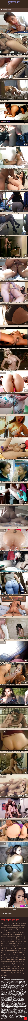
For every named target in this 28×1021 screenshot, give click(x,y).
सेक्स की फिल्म (8, 1000)
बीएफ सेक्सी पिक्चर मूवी (12, 927)
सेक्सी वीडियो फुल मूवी (6, 999)
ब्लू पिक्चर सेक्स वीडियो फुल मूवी (12, 932)
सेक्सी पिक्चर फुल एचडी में (11, 948)
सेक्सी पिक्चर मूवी (14, 952)
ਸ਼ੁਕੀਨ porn (18, 1017)
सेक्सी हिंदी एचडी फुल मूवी (6, 1009)
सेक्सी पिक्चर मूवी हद (15, 955)
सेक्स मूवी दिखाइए (12, 943)
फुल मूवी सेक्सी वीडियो (16, 984)
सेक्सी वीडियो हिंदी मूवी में (11, 1008)
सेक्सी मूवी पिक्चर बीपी (14, 973)
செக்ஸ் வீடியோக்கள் (6, 981)
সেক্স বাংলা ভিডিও (13, 992)
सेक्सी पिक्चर (21, 994)
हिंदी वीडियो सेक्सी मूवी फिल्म (16, 997)
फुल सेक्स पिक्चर (16, 925)
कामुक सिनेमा (10, 1003)
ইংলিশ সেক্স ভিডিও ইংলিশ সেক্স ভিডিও (14, 1012)
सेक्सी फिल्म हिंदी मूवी (16, 966)
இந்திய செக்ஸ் (17, 1009)
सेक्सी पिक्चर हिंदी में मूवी (19, 964)
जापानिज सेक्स (22, 1006)
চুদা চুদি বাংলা (14, 990)
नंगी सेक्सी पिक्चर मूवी (15, 923)
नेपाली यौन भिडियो (14, 1006)
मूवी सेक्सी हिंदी (19, 936)
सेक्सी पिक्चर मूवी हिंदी (11, 1014)
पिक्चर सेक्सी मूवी (8, 925)
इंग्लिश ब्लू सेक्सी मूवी (5, 923)
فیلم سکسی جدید (5, 1002)
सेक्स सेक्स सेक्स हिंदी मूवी (10, 946)
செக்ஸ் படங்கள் (5, 997)
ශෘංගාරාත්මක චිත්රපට (17, 1005)
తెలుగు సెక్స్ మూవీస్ (13, 986)
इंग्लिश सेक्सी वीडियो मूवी (12, 987)
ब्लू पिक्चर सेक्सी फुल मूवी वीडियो (15, 934)
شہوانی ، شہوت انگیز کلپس (17, 1002)
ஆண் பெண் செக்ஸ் (19, 998)
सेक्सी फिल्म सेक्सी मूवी (5, 966)
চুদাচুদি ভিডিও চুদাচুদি (10, 988)
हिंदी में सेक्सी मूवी (21, 1008)
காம (18, 1014)
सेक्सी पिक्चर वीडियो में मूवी (12, 959)
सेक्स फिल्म (3, 1003)
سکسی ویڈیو (7, 984)
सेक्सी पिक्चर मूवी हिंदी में (14, 957)
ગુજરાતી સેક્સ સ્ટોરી (21, 988)
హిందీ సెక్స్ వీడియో (5, 996)
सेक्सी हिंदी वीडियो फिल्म (18, 1000)
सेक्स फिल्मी (14, 994)
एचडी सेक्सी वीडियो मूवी (8, 1017)
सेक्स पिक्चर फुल (18, 941)
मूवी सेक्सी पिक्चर (11, 936)
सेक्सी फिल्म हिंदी (9, 998)
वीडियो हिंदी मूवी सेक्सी (6, 1005)
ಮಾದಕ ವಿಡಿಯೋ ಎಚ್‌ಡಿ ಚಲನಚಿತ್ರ (9, 1011)
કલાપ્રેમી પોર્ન (19, 991)
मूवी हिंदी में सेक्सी (13, 939)
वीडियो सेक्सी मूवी (10, 941)
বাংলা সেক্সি (21, 985)
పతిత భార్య (22, 1004)
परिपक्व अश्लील (15, 1004)
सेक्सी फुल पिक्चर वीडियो (6, 970)
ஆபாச (2, 998)
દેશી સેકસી (7, 985)
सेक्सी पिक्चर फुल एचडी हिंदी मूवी (14, 950)
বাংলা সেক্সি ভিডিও (17, 981)
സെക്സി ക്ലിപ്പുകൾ (20, 1003)
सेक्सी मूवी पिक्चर (4, 973)
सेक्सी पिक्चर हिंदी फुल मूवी (18, 961)
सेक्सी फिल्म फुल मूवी (14, 982)
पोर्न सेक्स (21, 992)
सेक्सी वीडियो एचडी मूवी (10, 1016)
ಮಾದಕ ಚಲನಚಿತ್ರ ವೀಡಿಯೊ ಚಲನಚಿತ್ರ (16, 1010)
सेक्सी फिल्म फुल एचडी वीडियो (15, 1015)
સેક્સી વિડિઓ (13, 996)
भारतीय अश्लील (18, 999)
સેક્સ (12, 999)
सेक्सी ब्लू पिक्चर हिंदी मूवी (17, 970)
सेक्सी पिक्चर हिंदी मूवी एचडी (7, 964)
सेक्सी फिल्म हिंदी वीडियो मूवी (18, 968)
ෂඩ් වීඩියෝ (14, 985)
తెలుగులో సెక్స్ (11, 991)
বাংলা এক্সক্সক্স (7, 994)
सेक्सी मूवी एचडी (15, 993)
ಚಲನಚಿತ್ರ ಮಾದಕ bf (5, 1004)
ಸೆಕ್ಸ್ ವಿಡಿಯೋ (21, 996)
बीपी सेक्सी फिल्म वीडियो (14, 930)
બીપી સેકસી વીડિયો (6, 990)
